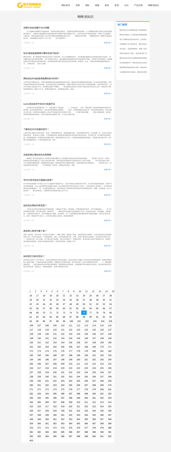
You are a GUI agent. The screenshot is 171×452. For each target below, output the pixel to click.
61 (70, 308)
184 (39, 355)
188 (70, 355)
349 (39, 419)
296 (55, 398)
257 (94, 381)
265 (70, 385)
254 (70, 381)
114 (94, 325)
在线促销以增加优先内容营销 (37, 155)
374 (63, 428)
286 (63, 394)
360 (39, 423)
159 (102, 342)
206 (39, 364)
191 (94, 355)
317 (47, 406)
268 (94, 385)
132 (63, 334)
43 (37, 304)
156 (78, 342)
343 (78, 415)
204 (110, 359)
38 (90, 300)
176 (63, 351)
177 (70, 351)
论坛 (126, 5)
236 (102, 372)
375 (70, 428)
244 (78, 377)
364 (70, 423)
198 (63, 359)
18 (44, 296)
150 (31, 342)
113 (86, 325)
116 (110, 325)
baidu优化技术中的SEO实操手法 (39, 104)
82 (37, 317)
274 (55, 389)
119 (47, 330)
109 (55, 325)
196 (47, 359)
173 (39, 351)
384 (55, 432)
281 (110, 389)
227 (31, 372)
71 (50, 313)
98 (57, 321)
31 (44, 300)
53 (104, 304)
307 (55, 402)
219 (55, 368)
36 (77, 300)
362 (55, 423)
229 (47, 372)
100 (71, 321)
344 (86, 415)
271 (31, 389)
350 (47, 419)
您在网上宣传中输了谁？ (35, 231)
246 (94, 377)
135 (86, 334)
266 (78, 385)
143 (63, 338)
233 (78, 372)
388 (86, 432)
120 (55, 330)
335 (102, 411)
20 (57, 296)
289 (86, 394)
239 (39, 377)
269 (102, 385)
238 (31, 377)
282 (31, 394)
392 (31, 436)
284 (47, 394)
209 (63, 364)
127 (110, 330)
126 (102, 330)
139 (31, 338)
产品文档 (138, 5)
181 (102, 351)
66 (104, 308)
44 (44, 304)
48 (70, 304)
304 (31, 402)
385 (63, 432)
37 (84, 300)
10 (80, 291)
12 (93, 291)
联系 (117, 5)
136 (94, 334)
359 (31, 423)
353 (70, 419)
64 (90, 308)
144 (70, 338)
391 (110, 432)
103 (95, 321)
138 (110, 334)
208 (55, 364)
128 (31, 334)
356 (94, 419)
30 (37, 300)
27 (104, 296)
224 (94, 368)
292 (110, 394)
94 (31, 321)
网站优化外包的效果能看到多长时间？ (41, 78)
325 (110, 406)
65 (97, 308)
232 (70, 372)
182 (110, 351)
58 (50, 308)
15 (113, 291)
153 (55, 342)
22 (70, 296)
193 (110, 355)
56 (37, 308)
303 (110, 398)
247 (102, 377)
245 (86, 377)
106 (31, 325)
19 (50, 296)
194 (31, 359)
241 (55, 377)
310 (78, 402)
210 (70, 364)
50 (84, 304)
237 (110, 372)
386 (70, 432)
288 (78, 394)
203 (102, 359)
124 (86, 330)
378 (94, 428)
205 (31, 364)
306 (47, 402)
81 (31, 317)
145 (78, 338)
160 (110, 342)
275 (63, 389)
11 (86, 291)
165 (63, 347)
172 (31, 351)
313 (102, 402)
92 (104, 317)
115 (102, 325)
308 (63, 402)
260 (31, 385)
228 (39, 372)
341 (63, 415)
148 (102, 338)
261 (39, 385)
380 (110, 428)
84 (50, 317)
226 (110, 368)
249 (31, 381)
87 (70, 317)
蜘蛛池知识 (153, 5)
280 (102, 389)
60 (64, 308)
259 (110, 381)
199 (70, 359)
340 (55, 415)
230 (55, 372)
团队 (87, 5)
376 (78, 428)
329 (55, 411)
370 (31, 428)
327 (39, 411)
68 (31, 313)
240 (47, 377)
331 (70, 411)
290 (94, 394)
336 (110, 411)
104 (102, 321)
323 (94, 406)
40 (104, 300)
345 (94, 415)
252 (55, 381)
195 (39, 359)
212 (86, 364)
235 (94, 372)
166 (70, 347)
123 (78, 330)
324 (102, 406)
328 (47, 411)
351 (55, 419)
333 (86, 411)
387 (78, 432)
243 (70, 377)
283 (39, 394)
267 (86, 385)
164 (55, 347)
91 (97, 317)
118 (39, 330)
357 (102, 419)
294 (39, 398)
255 (78, 381)
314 (110, 402)
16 (31, 296)
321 (78, 406)
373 (55, 428)
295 (47, 398)
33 (57, 300)
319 (63, 406)
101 (79, 321)
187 (63, 355)
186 (55, 355)
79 (104, 313)
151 (39, 342)
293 (31, 398)
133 (70, 334)
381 (31, 432)
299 (78, 398)
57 (44, 308)
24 (84, 296)
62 (77, 308)
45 (50, 304)
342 (70, 415)
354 (78, 419)
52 (97, 304)
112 (78, 325)
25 (90, 296)
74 (70, 313)
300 (86, 398)
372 (47, 428)
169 (94, 347)
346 (102, 415)
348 (31, 419)
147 (94, 338)
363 (63, 423)
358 (110, 419)
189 (78, 355)
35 (70, 300)
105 (110, 321)
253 (63, 381)
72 (57, 313)
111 (70, 325)
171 (110, 347)
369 (110, 423)
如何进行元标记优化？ (34, 256)
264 (63, 385)
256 (86, 381)
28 (110, 296)
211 (78, 364)
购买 (107, 5)
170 (102, 347)
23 (77, 296)
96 (44, 321)
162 (39, 347)
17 (37, 296)
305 (39, 402)
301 (94, 398)
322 (86, 406)
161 (31, 347)
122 (70, 330)
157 (86, 342)
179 (86, 351)
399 (86, 436)
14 (106, 291)
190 (86, 355)
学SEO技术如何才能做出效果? (38, 180)
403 (31, 440)
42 (31, 304)
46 (57, 304)
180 (94, 351)
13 (100, 291)
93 (110, 317)
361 (47, 423)
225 (102, 368)
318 (55, 406)
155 (70, 342)
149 (110, 338)
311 (86, 402)
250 (39, 381)
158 (94, 342)
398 (78, 436)
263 (55, 385)
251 (47, 381)
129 (39, 334)
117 (31, 330)
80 (110, 313)
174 (47, 351)
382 (39, 432)
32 (50, 300)
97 (50, 321)
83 (44, 317)
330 (63, 411)
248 (110, 377)
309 (70, 402)
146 (86, 338)
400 (94, 436)
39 (97, 300)
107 (39, 325)
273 (47, 389)
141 (47, 338)
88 (77, 317)
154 (63, 342)
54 (110, 304)
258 (102, 381)
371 (39, 428)
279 (94, 389)
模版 (97, 5)
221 (70, 368)
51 (90, 304)
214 (102, 364)
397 (70, 436)
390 (102, 432)
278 (86, 389)
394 (47, 436)
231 (63, 372)
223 (86, 368)
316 (39, 406)
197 (55, 359)
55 (31, 308)
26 (97, 296)
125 (94, 330)
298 (70, 398)
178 (78, 351)
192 (102, 355)
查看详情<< (108, 43)
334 (94, 411)
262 (47, 385)
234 (86, 372)
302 (102, 398)
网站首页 (66, 5)
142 (55, 338)
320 (70, 406)
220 (63, 368)
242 (63, 377)
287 (70, 394)
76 (84, 313)
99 (64, 321)
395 (55, 436)
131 (55, 334)
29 (31, 300)
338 (39, 415)
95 (37, 321)
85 (57, 317)
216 (31, 368)
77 (90, 313)
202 (94, 359)
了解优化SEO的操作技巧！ (36, 129)
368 (102, 423)
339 (47, 415)
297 (63, 398)
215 (110, 364)
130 (47, 334)
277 (78, 389)
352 (63, 419)
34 (64, 300)
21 (64, 296)
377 (86, 428)
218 (47, 368)
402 (110, 436)
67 (110, 308)
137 (102, 334)
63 (84, 308)
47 (64, 304)
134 (78, 334)
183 (31, 355)
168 (86, 347)
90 (90, 317)
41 (110, 300)
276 (70, 389)
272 (39, 389)
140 (39, 338)
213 (94, 364)
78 (97, 313)
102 (87, 321)
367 (94, 423)
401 (102, 436)
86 (64, 317)
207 (47, 364)
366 (86, 423)
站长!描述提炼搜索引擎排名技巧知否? (41, 53)
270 (110, 385)
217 (39, 368)
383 (47, 432)
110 (63, 325)
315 (31, 406)
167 (78, 347)
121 (63, 330)
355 (86, 419)
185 (47, 355)
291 (102, 394)
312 (94, 402)
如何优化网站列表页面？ (35, 205)
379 (102, 428)
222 (78, 368)
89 (84, 317)
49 (77, 304)
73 (64, 313)
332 (78, 411)
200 (78, 359)
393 (39, 436)
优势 (78, 5)
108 (47, 325)
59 (57, 308)
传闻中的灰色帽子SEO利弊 (36, 28)
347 (110, 415)
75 (77, 313)
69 (37, 313)
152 (47, 342)
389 (94, 432)
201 (86, 359)
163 (47, 347)
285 (55, 394)
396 (63, 436)
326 (31, 411)
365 (78, 423)
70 (44, 313)
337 (31, 415)
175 (55, 351)
